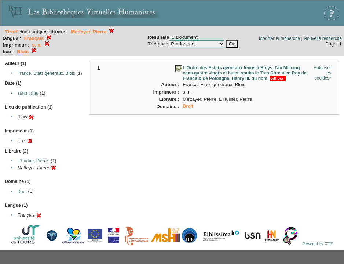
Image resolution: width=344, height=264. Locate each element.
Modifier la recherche (279, 38)
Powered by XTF (317, 243)
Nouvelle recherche (323, 38)
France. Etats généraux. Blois (46, 73)
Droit (21, 191)
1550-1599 (27, 93)
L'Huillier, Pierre (32, 161)
